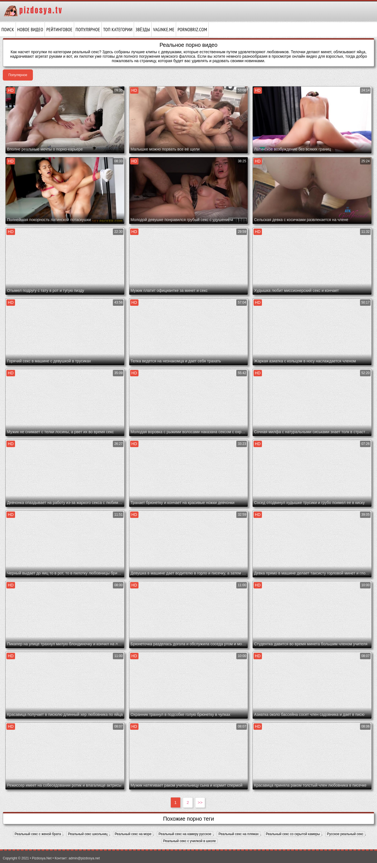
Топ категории (117, 29)
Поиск (7, 29)
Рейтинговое (59, 29)
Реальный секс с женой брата (38, 834)
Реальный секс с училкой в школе (189, 841)
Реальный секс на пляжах (238, 834)
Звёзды (142, 29)
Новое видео (30, 29)
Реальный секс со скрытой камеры (293, 834)
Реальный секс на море (133, 834)
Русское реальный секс (345, 834)
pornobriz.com (192, 29)
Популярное (88, 29)
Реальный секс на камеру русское (185, 834)
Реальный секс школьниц (88, 834)
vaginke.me (163, 29)
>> (200, 802)
